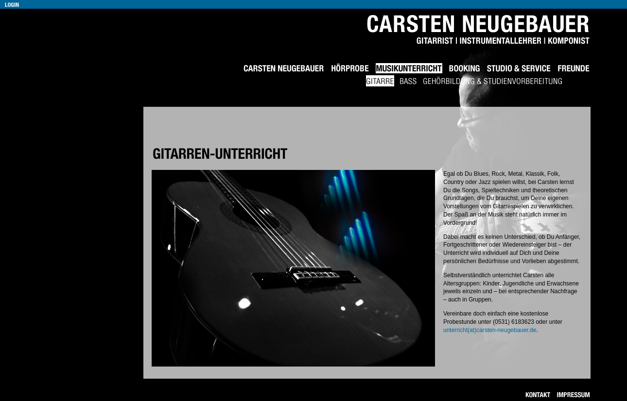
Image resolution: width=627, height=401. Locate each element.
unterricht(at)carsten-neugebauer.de (489, 330)
